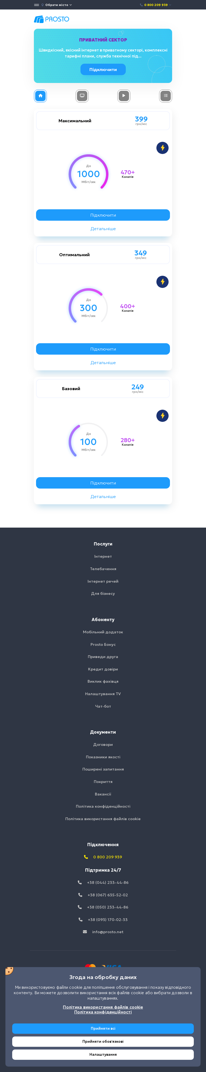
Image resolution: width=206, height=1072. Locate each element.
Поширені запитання (103, 769)
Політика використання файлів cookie (103, 818)
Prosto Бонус (103, 644)
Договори (103, 744)
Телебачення (103, 568)
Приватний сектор (103, 40)
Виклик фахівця (103, 681)
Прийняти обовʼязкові (103, 1041)
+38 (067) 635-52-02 (103, 895)
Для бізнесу (103, 593)
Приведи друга (103, 656)
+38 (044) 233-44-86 (103, 882)
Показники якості (103, 757)
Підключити (104, 69)
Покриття (103, 781)
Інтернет (103, 556)
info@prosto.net (103, 931)
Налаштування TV (103, 693)
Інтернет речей (103, 581)
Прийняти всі (103, 1028)
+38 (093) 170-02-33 (103, 919)
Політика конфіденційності (103, 806)
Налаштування (103, 1054)
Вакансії (103, 794)
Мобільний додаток (103, 632)
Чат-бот (103, 706)
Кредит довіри (103, 669)
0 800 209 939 (156, 5)
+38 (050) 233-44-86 (103, 907)
